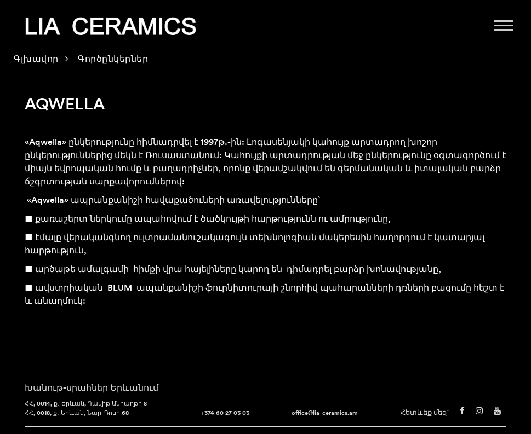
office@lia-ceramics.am (325, 413)
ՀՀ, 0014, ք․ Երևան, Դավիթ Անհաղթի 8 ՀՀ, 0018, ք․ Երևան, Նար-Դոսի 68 (86, 408)
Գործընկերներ (113, 59)
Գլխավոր (36, 59)
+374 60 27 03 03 (225, 413)
